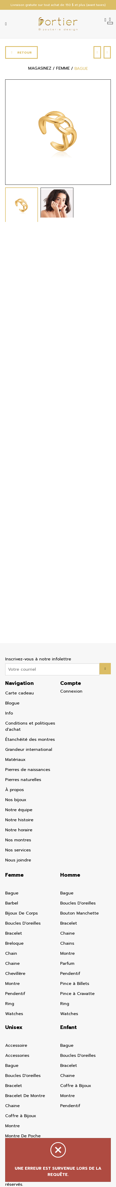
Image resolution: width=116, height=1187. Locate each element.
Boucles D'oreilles (23, 923)
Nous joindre (18, 860)
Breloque (14, 943)
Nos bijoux (15, 800)
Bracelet (13, 933)
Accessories (17, 1055)
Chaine (12, 963)
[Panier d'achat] (110, 19)
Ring (9, 1004)
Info (9, 713)
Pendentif (15, 994)
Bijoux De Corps (21, 913)
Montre (12, 984)
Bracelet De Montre (25, 1096)
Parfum (67, 963)
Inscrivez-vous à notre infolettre (38, 659)
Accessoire (16, 1045)
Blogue (12, 703)
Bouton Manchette (79, 913)
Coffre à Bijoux (20, 1116)
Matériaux (15, 760)
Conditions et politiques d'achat (30, 726)
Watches (14, 1014)
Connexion (71, 691)
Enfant (68, 1027)
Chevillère (15, 973)
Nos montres (18, 840)
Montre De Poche (23, 1136)
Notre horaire (18, 830)
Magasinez (39, 68)
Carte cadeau (19, 693)
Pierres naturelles (23, 780)
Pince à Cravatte (77, 994)
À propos (14, 790)
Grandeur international (28, 749)
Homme (70, 875)
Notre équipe (18, 810)
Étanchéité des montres (30, 739)
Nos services (18, 850)
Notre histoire (19, 820)
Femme (14, 875)
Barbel (11, 903)
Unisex (13, 1027)
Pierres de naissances (27, 770)
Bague (11, 893)
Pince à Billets (74, 984)
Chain (11, 953)
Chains (67, 943)
